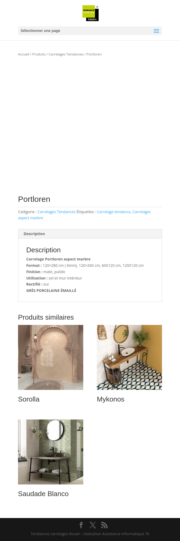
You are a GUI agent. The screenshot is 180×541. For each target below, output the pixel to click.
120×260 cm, (90, 265)
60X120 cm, (112, 265)
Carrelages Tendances (66, 54)
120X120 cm (133, 265)
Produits (39, 54)
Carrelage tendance (113, 211)
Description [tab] (34, 233)
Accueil (23, 54)
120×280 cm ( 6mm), (60, 265)
